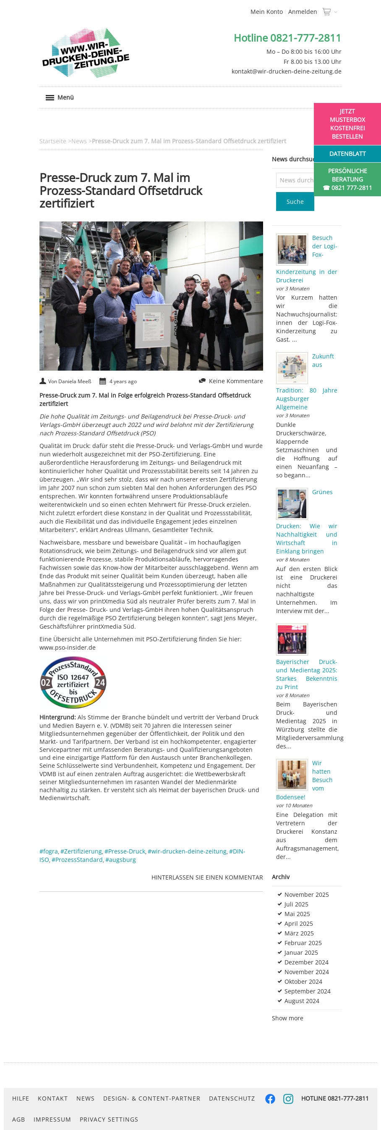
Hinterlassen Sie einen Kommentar (207, 877)
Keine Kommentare (236, 381)
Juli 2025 (296, 904)
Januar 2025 (301, 952)
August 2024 (301, 1001)
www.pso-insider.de (67, 647)
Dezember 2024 (306, 962)
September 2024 (307, 991)
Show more (287, 1018)
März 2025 (299, 933)
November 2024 (306, 972)
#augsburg (120, 860)
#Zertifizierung (81, 851)
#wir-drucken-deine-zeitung (187, 851)
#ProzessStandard (77, 860)
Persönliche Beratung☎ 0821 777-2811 (347, 179)
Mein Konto (267, 12)
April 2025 (298, 923)
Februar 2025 (303, 943)
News (85, 1098)
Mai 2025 (297, 914)
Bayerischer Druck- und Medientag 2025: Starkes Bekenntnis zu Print (306, 674)
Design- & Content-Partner (152, 1098)
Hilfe (20, 1098)
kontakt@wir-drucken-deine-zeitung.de (287, 71)
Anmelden (302, 12)
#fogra (48, 851)
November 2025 (306, 894)
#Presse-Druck (124, 851)
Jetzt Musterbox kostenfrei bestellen (347, 123)
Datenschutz (232, 1098)
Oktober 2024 (303, 981)
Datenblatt (347, 154)
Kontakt (53, 1098)
